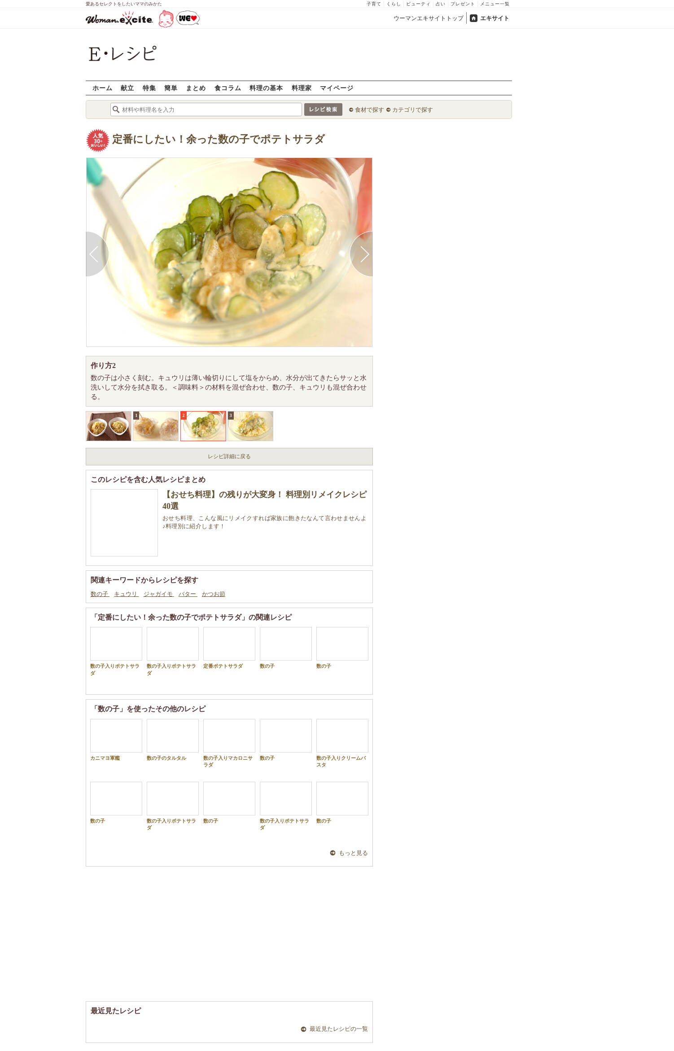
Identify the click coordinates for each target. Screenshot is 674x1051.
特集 (149, 87)
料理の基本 (266, 87)
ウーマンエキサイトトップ (429, 18)
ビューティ (418, 3)
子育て (374, 3)
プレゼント (463, 3)
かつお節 (213, 594)
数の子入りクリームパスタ (342, 743)
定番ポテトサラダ (229, 648)
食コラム (227, 87)
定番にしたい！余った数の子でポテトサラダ (218, 139)
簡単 (171, 87)
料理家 (302, 87)
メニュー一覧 (495, 3)
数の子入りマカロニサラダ (229, 743)
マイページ (337, 87)
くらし (393, 3)
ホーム (102, 87)
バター (188, 594)
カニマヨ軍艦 (116, 740)
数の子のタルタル (173, 740)
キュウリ (126, 594)
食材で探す (369, 109)
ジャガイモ (159, 594)
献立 (127, 87)
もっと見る (353, 853)
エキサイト (494, 18)
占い (441, 3)
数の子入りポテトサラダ (116, 651)
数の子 (100, 594)
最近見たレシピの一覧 (339, 1028)
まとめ (196, 87)
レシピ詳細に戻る (229, 456)
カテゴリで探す (412, 109)
